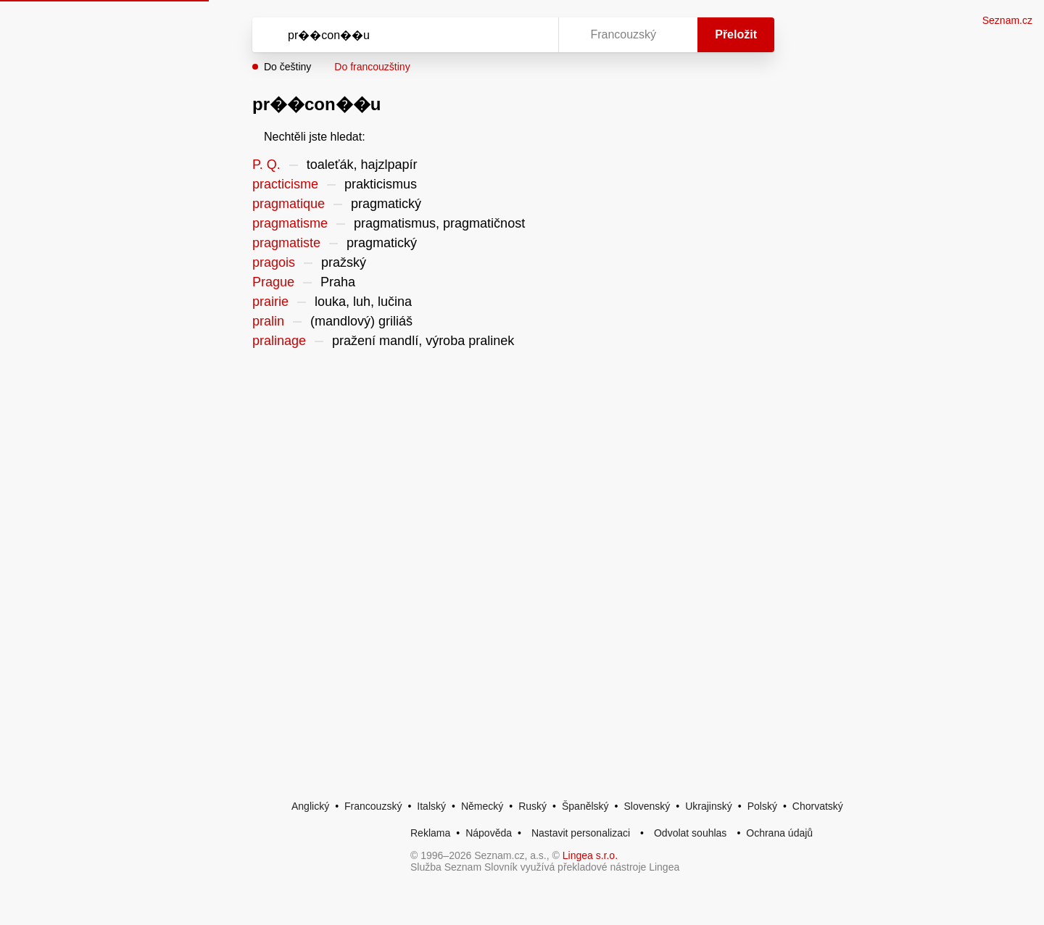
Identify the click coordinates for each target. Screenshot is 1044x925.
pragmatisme (290, 223)
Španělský (585, 806)
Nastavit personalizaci (580, 833)
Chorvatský (817, 806)
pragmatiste (286, 243)
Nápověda (488, 833)
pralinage (279, 340)
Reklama (430, 833)
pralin (268, 321)
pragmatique (288, 203)
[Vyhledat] (402, 34)
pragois (273, 262)
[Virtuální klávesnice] (534, 34)
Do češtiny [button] (287, 66)
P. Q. (266, 164)
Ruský (532, 806)
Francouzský (373, 806)
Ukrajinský (708, 806)
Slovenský (647, 806)
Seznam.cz (1007, 20)
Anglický (310, 806)
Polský (762, 806)
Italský (431, 806)
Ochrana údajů (779, 833)
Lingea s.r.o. (590, 855)
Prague (273, 282)
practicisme (285, 184)
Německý (482, 806)
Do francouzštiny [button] (372, 66)
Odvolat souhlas (690, 833)
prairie (270, 301)
